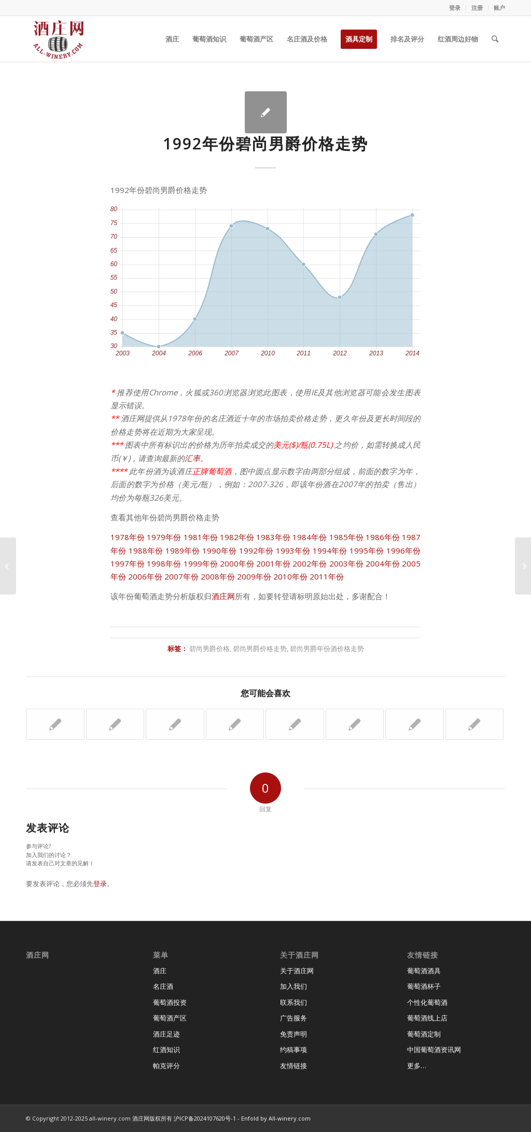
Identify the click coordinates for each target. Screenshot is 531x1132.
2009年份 (254, 576)
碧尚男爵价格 (209, 648)
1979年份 (164, 537)
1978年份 (127, 537)
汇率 (192, 458)
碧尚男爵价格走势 (260, 648)
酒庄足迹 (166, 1034)
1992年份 (256, 550)
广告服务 (293, 1018)
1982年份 (237, 537)
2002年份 (309, 563)
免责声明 (293, 1034)
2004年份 (383, 563)
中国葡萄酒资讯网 (434, 1049)
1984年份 (309, 537)
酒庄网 (223, 596)
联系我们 (293, 1002)
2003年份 (346, 563)
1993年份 (293, 550)
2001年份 (273, 563)
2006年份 (145, 576)
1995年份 (367, 550)
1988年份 (146, 550)
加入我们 (293, 986)
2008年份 (218, 576)
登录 (454, 7)
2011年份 (327, 576)
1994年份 (330, 550)
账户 (499, 7)
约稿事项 (293, 1049)
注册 (477, 7)
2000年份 (237, 563)
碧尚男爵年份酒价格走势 (327, 648)
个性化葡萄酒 (427, 1002)
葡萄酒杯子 (424, 986)
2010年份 (290, 576)
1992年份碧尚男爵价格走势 (265, 143)
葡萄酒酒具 (424, 970)
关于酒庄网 (297, 970)
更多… (416, 1065)
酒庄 (159, 970)
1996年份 (403, 550)
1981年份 (201, 537)
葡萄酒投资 (170, 1002)
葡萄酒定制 (424, 1034)
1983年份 (273, 537)
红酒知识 (166, 1049)
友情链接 (293, 1065)
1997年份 (127, 563)
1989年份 (182, 550)
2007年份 (181, 576)
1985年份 (346, 537)
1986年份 (383, 537)
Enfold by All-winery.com (276, 1118)
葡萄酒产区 (170, 1018)
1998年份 (164, 563)
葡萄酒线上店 (427, 1018)
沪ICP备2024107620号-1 (205, 1118)
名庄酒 (163, 986)
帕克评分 (166, 1065)
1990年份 (219, 550)
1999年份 (201, 563)
